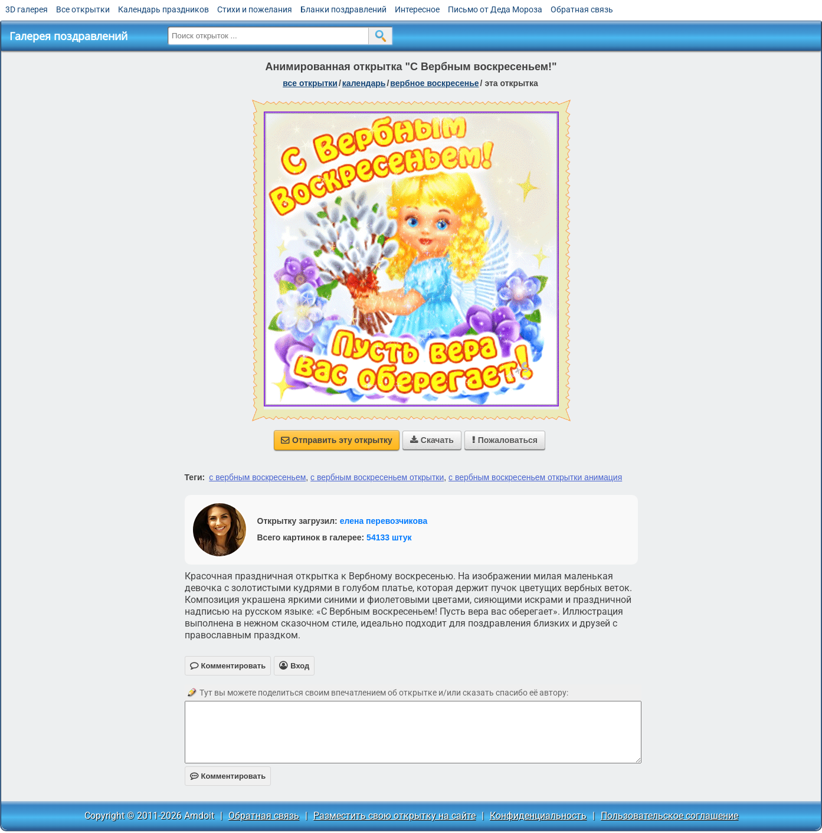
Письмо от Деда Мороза (495, 9)
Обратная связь (582, 9)
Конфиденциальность (538, 815)
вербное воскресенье (434, 83)
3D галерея (26, 9)
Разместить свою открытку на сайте (394, 815)
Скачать (432, 440)
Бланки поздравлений (343, 9)
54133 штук (389, 537)
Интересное (417, 9)
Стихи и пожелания (254, 9)
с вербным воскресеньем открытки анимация (535, 477)
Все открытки (83, 9)
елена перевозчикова (384, 521)
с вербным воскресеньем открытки (377, 477)
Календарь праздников (163, 9)
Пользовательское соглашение (669, 815)
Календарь (364, 83)
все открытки (310, 83)
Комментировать (228, 776)
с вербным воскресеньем (257, 477)
